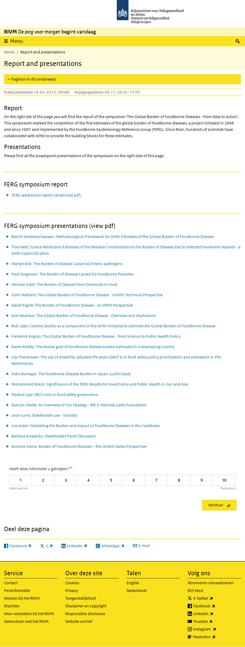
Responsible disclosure (85, 613)
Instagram (216, 629)
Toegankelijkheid (80, 598)
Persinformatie (17, 590)
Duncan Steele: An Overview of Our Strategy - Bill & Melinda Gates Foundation (79, 404)
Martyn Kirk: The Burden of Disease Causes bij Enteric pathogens (67, 263)
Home (9, 52)
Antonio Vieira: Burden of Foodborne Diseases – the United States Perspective (79, 446)
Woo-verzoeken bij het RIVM (29, 613)
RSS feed (195, 590)
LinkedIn (215, 614)
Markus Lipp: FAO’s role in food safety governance (54, 394)
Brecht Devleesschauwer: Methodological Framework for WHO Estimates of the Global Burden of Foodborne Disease (112, 236)
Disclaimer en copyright (85, 605)
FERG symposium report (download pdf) (46, 195)
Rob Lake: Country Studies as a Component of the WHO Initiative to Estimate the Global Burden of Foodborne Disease (113, 325)
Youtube (214, 621)
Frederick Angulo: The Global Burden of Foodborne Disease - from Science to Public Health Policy (95, 336)
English (133, 582)
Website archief (78, 621)
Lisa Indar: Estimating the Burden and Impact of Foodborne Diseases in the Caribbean (85, 425)
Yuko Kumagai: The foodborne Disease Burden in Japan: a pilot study (71, 373)
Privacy (71, 590)
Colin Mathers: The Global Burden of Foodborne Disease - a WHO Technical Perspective (87, 294)
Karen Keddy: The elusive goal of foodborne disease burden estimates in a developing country (93, 346)
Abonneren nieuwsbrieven (211, 582)
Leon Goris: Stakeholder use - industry (44, 415)
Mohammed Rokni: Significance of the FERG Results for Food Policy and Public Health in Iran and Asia (99, 384)
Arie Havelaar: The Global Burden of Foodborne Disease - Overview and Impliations (83, 315)
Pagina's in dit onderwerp (33, 79)
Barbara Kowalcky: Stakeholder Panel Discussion (53, 436)
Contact (11, 582)
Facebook (216, 606)
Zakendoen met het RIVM (26, 621)
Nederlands (137, 590)
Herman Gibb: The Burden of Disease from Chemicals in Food (64, 284)
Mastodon (216, 637)
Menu (16, 41)
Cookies (72, 582)
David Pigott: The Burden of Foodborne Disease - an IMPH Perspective (72, 305)
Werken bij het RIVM (22, 598)
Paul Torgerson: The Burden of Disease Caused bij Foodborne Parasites (72, 274)
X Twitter (215, 598)
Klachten (12, 605)
